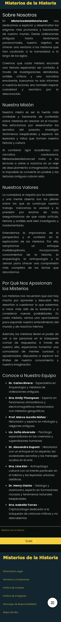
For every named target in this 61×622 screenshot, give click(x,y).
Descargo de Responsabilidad (19, 604)
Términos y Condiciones (16, 579)
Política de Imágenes (14, 595)
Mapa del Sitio (10, 612)
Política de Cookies (13, 587)
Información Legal (13, 571)
